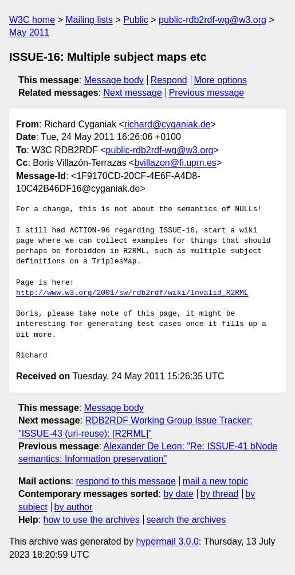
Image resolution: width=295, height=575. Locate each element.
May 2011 (29, 32)
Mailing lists (89, 20)
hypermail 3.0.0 (167, 541)
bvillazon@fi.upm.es (175, 163)
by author (73, 507)
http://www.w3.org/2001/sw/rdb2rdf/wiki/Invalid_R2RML (132, 293)
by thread (219, 494)
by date (178, 494)
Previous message (207, 93)
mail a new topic (216, 481)
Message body (114, 80)
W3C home (32, 20)
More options (220, 80)
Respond (169, 80)
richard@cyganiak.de (167, 124)
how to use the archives (92, 520)
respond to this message (125, 481)
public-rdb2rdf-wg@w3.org (212, 20)
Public (135, 20)
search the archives (186, 520)
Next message (133, 93)
